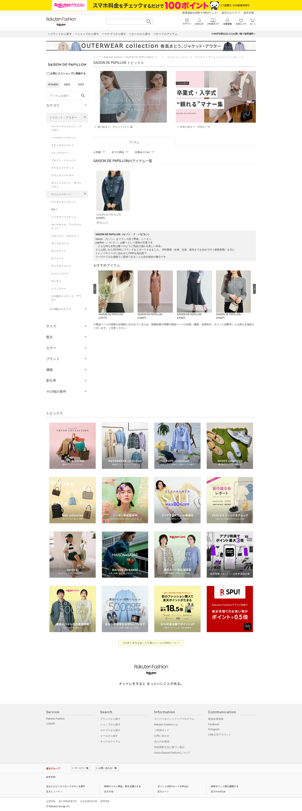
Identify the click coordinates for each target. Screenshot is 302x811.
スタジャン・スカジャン (65, 235)
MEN (67, 84)
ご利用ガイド (161, 730)
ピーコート (57, 258)
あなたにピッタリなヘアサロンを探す (65, 786)
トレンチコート (60, 152)
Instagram (214, 729)
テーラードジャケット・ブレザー (66, 128)
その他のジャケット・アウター (66, 298)
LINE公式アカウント (219, 734)
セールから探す (109, 735)
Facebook (213, 724)
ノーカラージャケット (63, 137)
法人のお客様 (161, 741)
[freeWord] (67, 96)
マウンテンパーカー (62, 175)
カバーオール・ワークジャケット (66, 226)
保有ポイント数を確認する (224, 786)
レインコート (58, 288)
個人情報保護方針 (68, 801)
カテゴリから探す (110, 730)
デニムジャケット (61, 194)
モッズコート (58, 250)
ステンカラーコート (62, 145)
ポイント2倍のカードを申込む (173, 786)
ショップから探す (110, 724)
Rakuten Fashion (113, 57)
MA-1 (54, 209)
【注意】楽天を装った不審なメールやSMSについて (151, 642)
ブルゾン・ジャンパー (63, 160)
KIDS (81, 84)
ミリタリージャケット (63, 217)
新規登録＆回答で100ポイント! (199, 12)
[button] (115, 294)
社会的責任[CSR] (88, 801)
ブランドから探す (110, 718)
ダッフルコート (60, 243)
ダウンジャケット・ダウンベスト (66, 184)
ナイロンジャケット (62, 167)
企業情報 (50, 801)
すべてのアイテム (110, 741)
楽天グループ (229, 12)
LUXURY (50, 723)
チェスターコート (61, 266)
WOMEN (53, 84)
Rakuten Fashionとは (166, 724)
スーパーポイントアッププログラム (174, 718)
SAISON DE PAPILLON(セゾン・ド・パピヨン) (151, 57)
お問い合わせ (161, 735)
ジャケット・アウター (63, 117)
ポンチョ (56, 281)
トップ (97, 57)
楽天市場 (249, 12)
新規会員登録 (215, 718)
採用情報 (104, 801)
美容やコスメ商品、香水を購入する (122, 786)
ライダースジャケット (63, 202)
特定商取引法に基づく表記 (169, 747)
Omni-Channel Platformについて (172, 752)
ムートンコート (60, 273)
